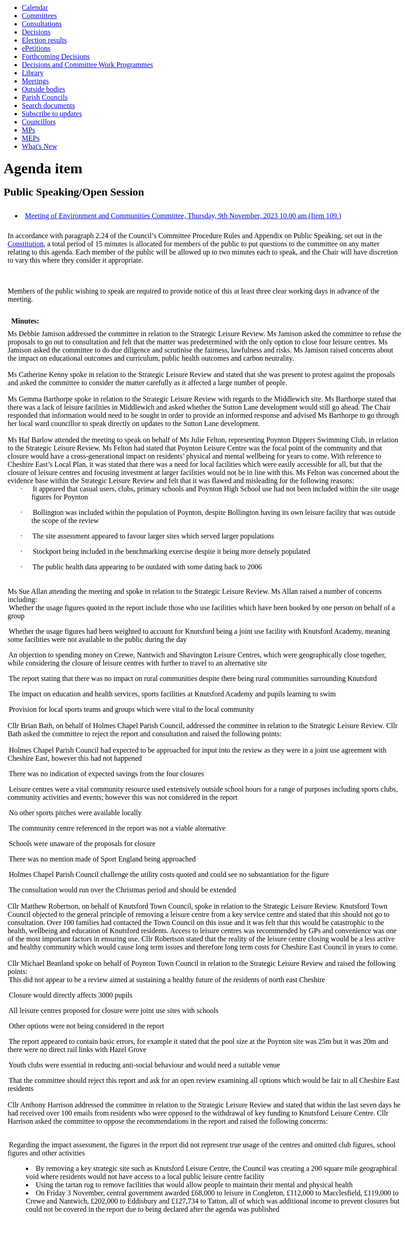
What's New (39, 146)
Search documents (48, 105)
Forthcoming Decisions (56, 56)
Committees (39, 16)
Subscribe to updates (52, 113)
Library (33, 73)
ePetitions (36, 48)
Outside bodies (43, 89)
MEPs (31, 138)
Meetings (35, 81)
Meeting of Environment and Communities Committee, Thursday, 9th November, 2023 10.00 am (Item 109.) (183, 216)
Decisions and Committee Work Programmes (87, 65)
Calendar (35, 7)
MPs (28, 130)
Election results (44, 40)
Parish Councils (45, 97)
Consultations (42, 24)
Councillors (39, 122)
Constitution (26, 244)
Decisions (36, 32)
